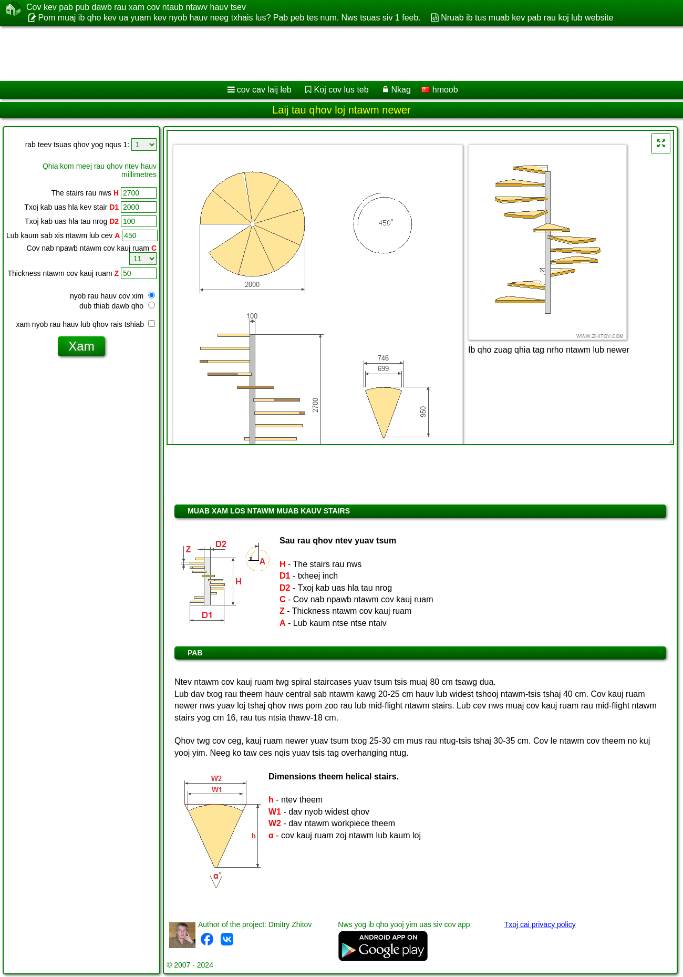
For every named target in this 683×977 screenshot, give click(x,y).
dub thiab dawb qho (117, 306)
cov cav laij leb (264, 89)
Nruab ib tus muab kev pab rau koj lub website (527, 17)
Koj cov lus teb (341, 89)
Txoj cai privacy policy (540, 924)
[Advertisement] (319, 53)
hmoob (439, 89)
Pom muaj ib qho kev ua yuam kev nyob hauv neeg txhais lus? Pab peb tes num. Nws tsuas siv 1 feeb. (229, 17)
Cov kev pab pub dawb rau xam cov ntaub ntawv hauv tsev (136, 7)
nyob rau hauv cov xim (112, 296)
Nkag (400, 89)
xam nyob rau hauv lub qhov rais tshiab (85, 324)
